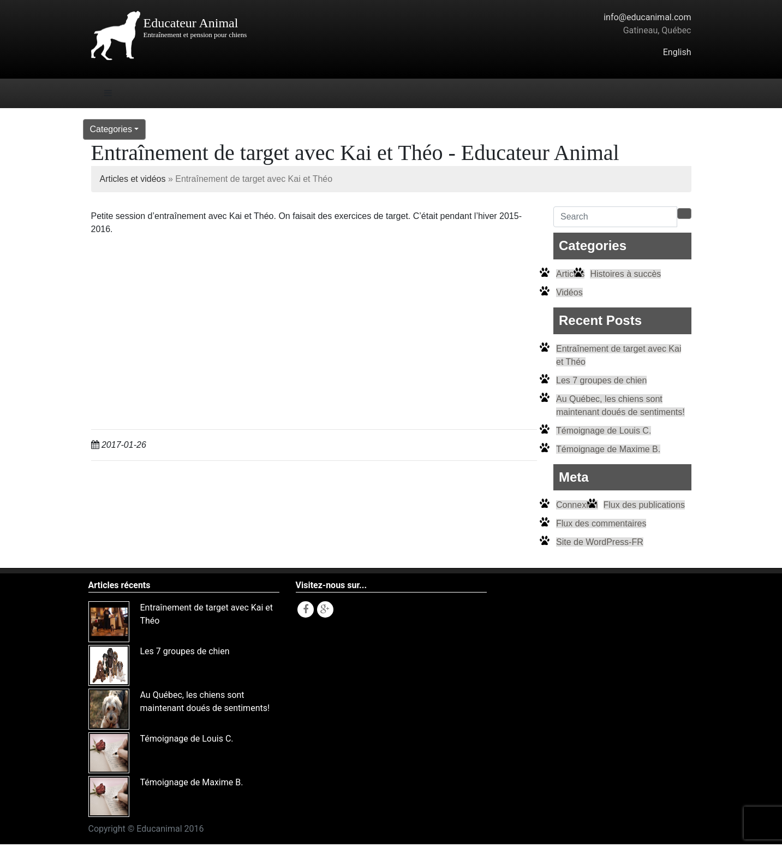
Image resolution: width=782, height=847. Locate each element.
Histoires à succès (625, 274)
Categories (111, 129)
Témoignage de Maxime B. (608, 449)
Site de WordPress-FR (599, 542)
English (677, 52)
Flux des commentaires (601, 523)
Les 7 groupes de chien (601, 380)
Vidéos (569, 292)
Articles (570, 274)
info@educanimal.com (647, 17)
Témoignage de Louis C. (603, 430)
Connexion (577, 505)
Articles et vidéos (133, 178)
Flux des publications (644, 505)
